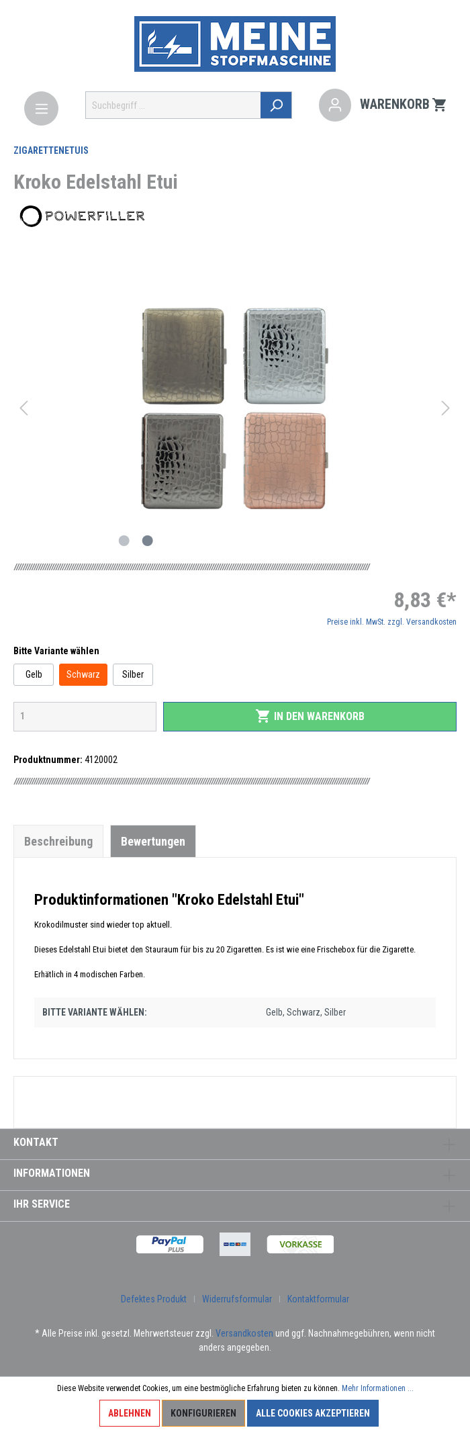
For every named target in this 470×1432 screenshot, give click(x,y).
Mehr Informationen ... (378, 1388)
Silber (133, 674)
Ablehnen (129, 1413)
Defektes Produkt (154, 1299)
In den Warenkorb (310, 716)
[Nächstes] (446, 408)
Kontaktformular (318, 1299)
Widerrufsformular (237, 1299)
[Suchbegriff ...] (173, 105)
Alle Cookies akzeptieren (313, 1413)
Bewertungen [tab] (153, 841)
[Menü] (41, 108)
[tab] (58, 841)
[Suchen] (276, 105)
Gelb (34, 674)
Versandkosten (244, 1333)
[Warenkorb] (404, 105)
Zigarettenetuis (51, 150)
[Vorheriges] (23, 408)
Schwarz (83, 674)
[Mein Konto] (335, 105)
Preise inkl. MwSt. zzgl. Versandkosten (392, 622)
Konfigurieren (203, 1413)
